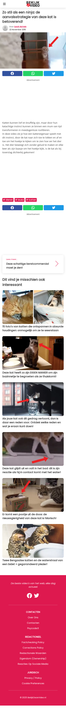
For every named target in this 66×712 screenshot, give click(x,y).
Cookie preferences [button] (33, 683)
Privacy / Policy (33, 678)
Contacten (33, 622)
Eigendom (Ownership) (33, 658)
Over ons (33, 617)
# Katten (31, 199)
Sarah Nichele (20, 26)
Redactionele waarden (33, 653)
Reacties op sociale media (33, 664)
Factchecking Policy (33, 642)
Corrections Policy (33, 647)
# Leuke (19, 199)
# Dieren (8, 199)
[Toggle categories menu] (4, 4)
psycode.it (33, 628)
